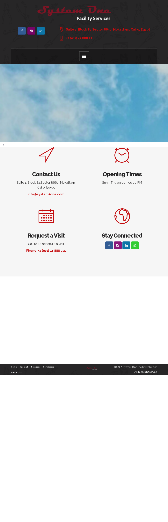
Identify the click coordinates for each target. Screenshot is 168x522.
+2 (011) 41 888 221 (80, 38)
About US (24, 367)
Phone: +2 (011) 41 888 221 (46, 251)
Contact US (16, 372)
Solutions (35, 367)
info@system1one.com (46, 194)
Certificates (48, 367)
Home (14, 367)
